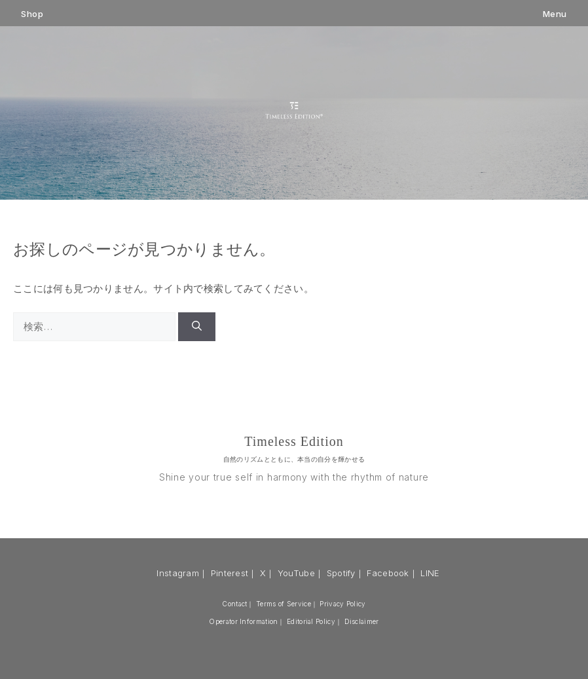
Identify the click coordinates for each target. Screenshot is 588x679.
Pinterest (230, 573)
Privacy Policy (342, 604)
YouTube (296, 573)
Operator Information (243, 621)
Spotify (341, 573)
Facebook (388, 573)
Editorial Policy (311, 621)
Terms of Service (283, 604)
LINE (429, 573)
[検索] (196, 327)
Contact (234, 604)
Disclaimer (361, 621)
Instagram (177, 573)
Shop (32, 14)
